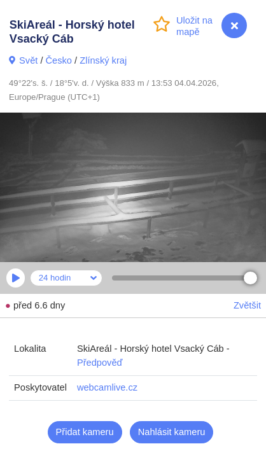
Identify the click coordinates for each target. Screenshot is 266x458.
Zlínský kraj (103, 60)
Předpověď (100, 362)
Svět (28, 60)
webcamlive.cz (107, 387)
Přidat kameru (85, 432)
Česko (59, 60)
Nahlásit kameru (172, 432)
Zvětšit (247, 305)
